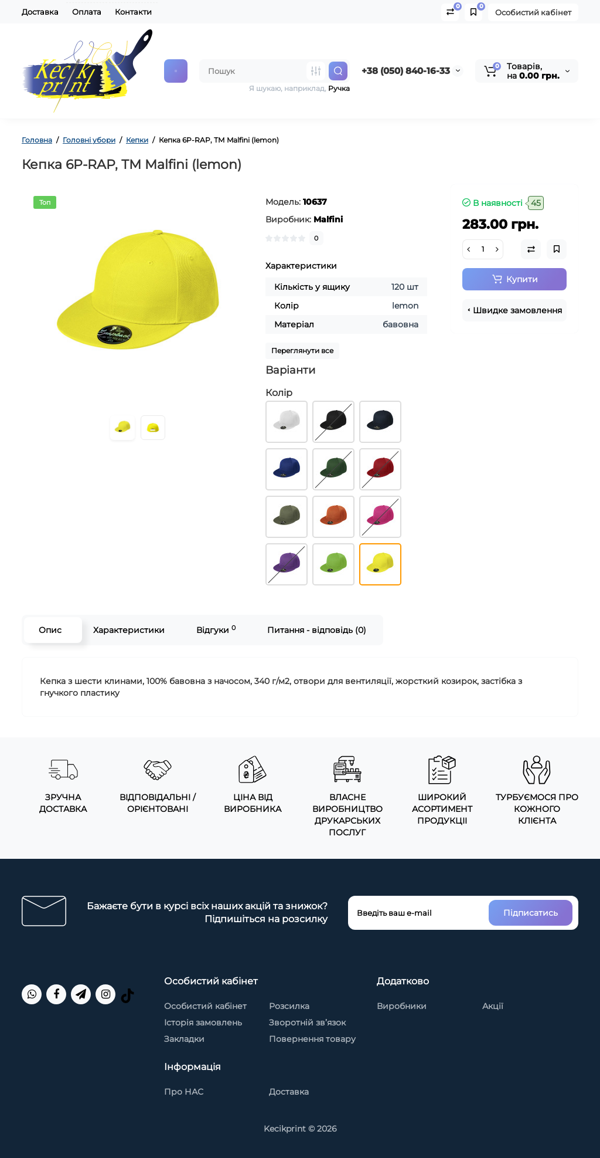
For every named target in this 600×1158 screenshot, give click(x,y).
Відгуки (216, 629)
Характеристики (129, 630)
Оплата (86, 11)
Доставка (40, 11)
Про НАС (183, 1091)
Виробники (402, 1006)
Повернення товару (312, 1039)
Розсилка (289, 1006)
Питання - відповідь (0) (316, 630)
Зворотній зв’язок (307, 1022)
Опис (50, 630)
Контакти (133, 11)
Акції (492, 1006)
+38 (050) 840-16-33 (406, 70)
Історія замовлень (203, 1022)
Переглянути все (302, 350)
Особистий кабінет (533, 12)
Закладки (184, 1039)
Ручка (339, 88)
